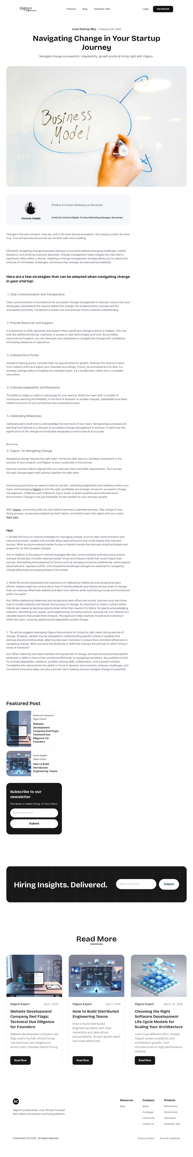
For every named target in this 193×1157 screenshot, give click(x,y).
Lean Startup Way (84, 29)
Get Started (163, 9)
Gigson (37, 489)
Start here (12, 517)
